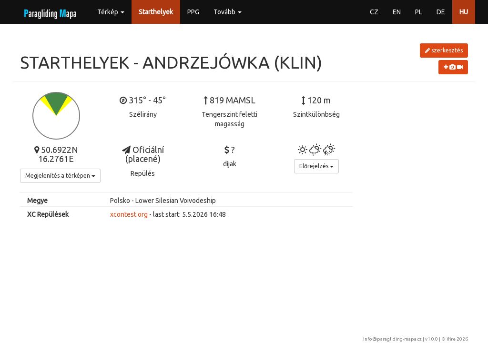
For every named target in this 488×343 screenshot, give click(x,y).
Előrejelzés (316, 166)
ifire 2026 (457, 339)
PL (418, 12)
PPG (193, 12)
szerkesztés (444, 50)
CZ (374, 12)
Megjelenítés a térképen (60, 175)
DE (441, 12)
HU (463, 12)
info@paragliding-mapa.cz (392, 339)
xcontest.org (129, 214)
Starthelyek (156, 12)
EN (397, 12)
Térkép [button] (110, 12)
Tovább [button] (228, 12)
